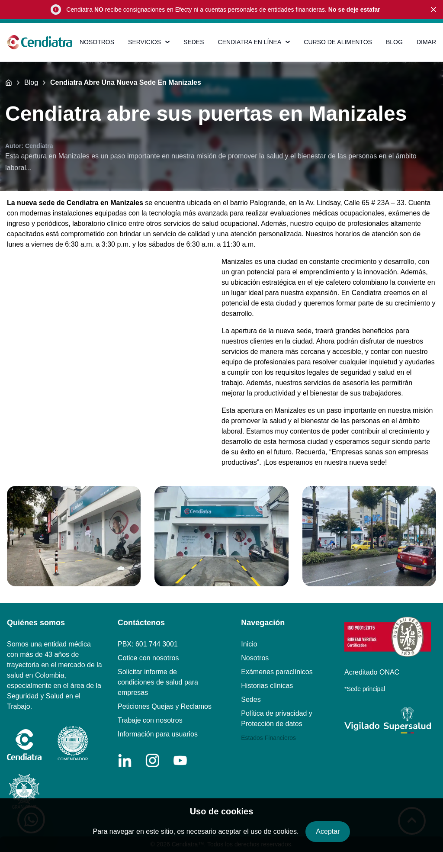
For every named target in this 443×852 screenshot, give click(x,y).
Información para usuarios (158, 734)
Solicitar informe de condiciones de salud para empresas (158, 682)
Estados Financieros (268, 737)
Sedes (250, 699)
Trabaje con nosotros (150, 720)
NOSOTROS (97, 42)
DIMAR (426, 42)
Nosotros (255, 658)
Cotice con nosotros (148, 658)
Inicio (249, 644)
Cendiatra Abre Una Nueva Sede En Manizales (125, 82)
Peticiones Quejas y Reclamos (165, 706)
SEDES (193, 42)
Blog (31, 82)
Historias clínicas (267, 685)
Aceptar (328, 831)
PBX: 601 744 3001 (148, 644)
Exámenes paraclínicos (276, 671)
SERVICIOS (149, 42)
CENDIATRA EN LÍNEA (254, 42)
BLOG (394, 42)
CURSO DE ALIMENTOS (338, 42)
